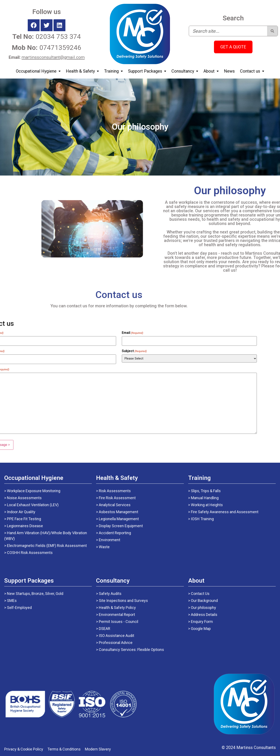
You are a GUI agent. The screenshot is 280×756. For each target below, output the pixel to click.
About (211, 71)
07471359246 (46, 48)
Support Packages (147, 71)
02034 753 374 (46, 36)
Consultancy (184, 71)
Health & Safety (82, 71)
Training (113, 71)
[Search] (272, 31)
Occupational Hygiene (38, 71)
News (229, 71)
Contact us (252, 71)
